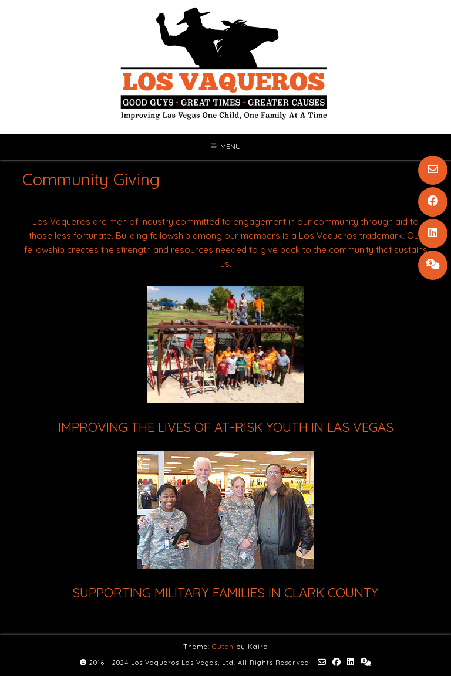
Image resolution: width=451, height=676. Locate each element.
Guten (223, 647)
